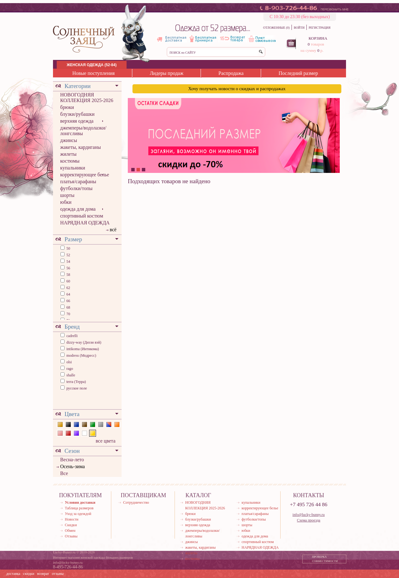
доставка (13, 573)
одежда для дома (78, 209)
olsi (69, 362)
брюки (67, 107)
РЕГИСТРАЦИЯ (319, 27)
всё (113, 229)
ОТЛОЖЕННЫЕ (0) (276, 27)
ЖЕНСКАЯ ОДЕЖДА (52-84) (92, 65)
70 (67, 314)
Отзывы (71, 536)
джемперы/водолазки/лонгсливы (83, 130)
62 (67, 288)
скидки (28, 573)
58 (67, 274)
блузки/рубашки (77, 114)
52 (67, 255)
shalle (70, 375)
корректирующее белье (84, 174)
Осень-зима (72, 466)
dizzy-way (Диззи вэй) (83, 342)
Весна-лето (72, 459)
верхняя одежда (77, 121)
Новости (72, 519)
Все (64, 473)
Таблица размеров (79, 508)
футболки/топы (76, 188)
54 (67, 261)
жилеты (68, 154)
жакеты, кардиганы (80, 147)
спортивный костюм (81, 215)
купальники (72, 167)
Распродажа (231, 73)
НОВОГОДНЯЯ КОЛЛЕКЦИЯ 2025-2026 (86, 97)
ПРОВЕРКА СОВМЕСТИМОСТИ (325, 559)
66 (67, 301)
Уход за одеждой (78, 514)
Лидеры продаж (166, 73)
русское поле (76, 388)
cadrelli (72, 336)
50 (67, 248)
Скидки (71, 525)
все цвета (105, 440)
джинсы (68, 140)
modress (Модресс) (81, 355)
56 (67, 268)
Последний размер (298, 73)
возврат (43, 573)
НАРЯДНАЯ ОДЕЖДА (85, 222)
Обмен (70, 530)
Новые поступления (93, 73)
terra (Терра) (76, 382)
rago (69, 368)
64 (67, 294)
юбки (65, 202)
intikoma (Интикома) (82, 349)
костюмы (69, 161)
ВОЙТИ (299, 27)
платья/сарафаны (78, 181)
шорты (67, 195)
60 (67, 281)
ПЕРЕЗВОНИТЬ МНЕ (335, 9)
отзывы (58, 573)
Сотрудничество (136, 502)
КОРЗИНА (318, 38)
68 (67, 307)
